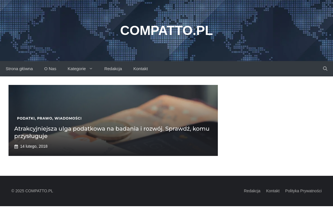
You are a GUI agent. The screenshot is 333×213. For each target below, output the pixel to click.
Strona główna (19, 68)
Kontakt (140, 68)
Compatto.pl (166, 30)
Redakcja (113, 68)
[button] (325, 68)
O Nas (50, 68)
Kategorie (83, 68)
